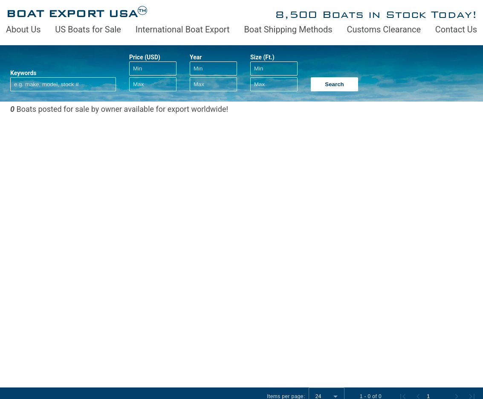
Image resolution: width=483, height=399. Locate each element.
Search (334, 84)
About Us (23, 29)
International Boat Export (183, 29)
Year (196, 57)
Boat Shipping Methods (288, 29)
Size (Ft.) (262, 57)
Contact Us (456, 29)
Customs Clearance (384, 29)
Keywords (23, 73)
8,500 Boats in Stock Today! (376, 14)
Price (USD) (144, 57)
